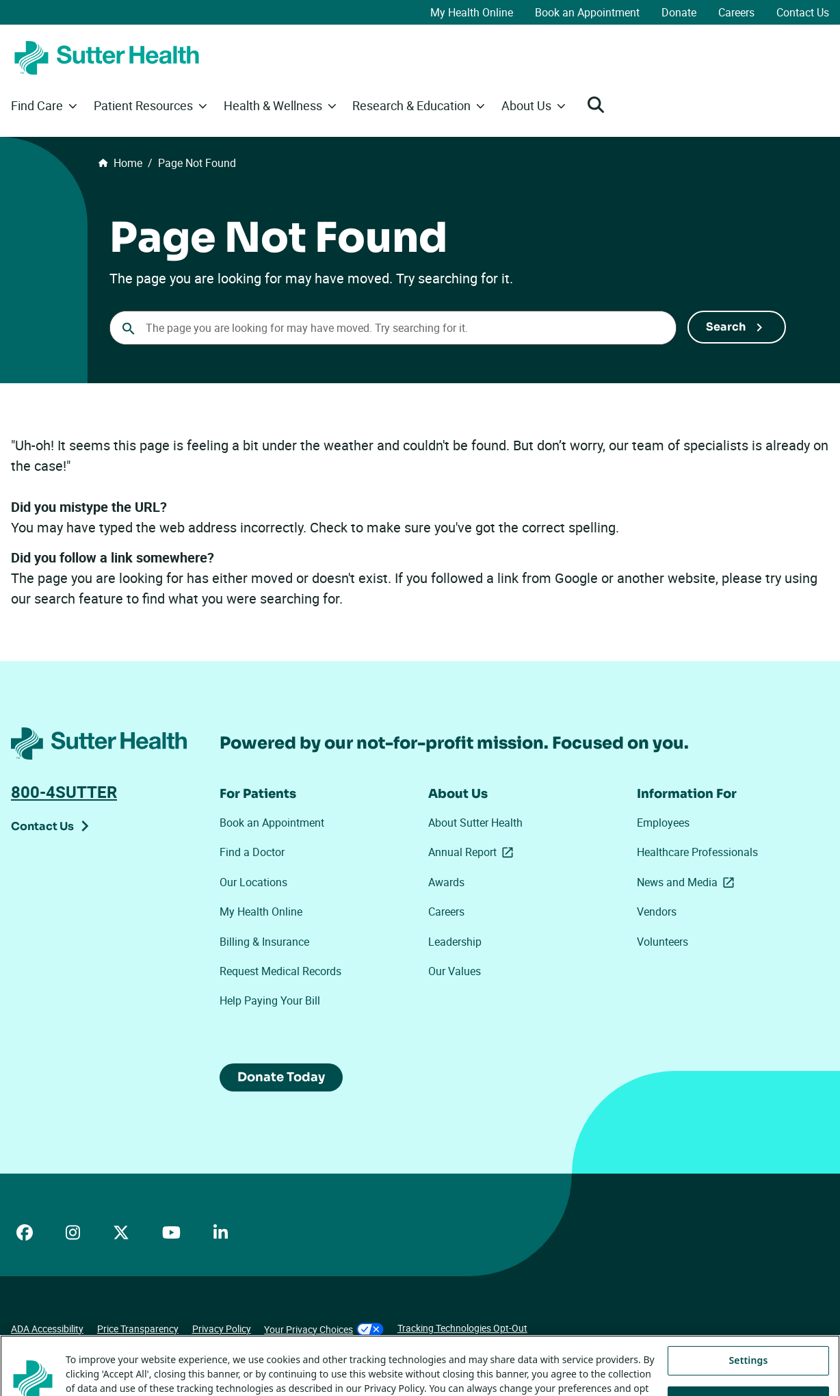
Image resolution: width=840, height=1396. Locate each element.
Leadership (455, 941)
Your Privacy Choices (324, 1329)
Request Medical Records (280, 971)
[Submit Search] (736, 327)
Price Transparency (138, 1328)
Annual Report (473, 851)
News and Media (688, 882)
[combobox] (393, 327)
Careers (736, 12)
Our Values (454, 971)
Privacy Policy (221, 1328)
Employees (663, 822)
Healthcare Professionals (697, 851)
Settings (748, 1376)
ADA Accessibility (47, 1328)
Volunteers (662, 941)
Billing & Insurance (264, 941)
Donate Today (281, 1077)
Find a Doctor (252, 851)
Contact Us (802, 12)
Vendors (657, 911)
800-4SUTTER (64, 792)
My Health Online (471, 12)
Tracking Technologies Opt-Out (462, 1327)
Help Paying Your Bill (270, 1000)
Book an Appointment (587, 12)
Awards (446, 882)
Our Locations (253, 882)
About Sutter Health (475, 822)
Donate (678, 12)
